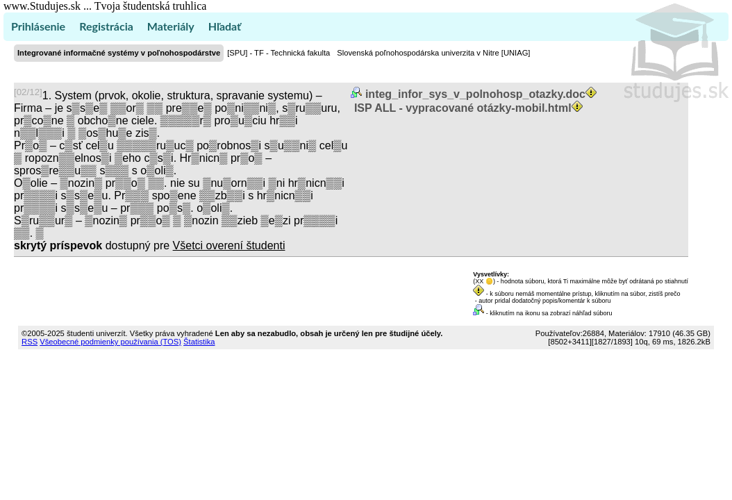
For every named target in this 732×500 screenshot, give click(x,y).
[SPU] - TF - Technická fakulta (278, 53)
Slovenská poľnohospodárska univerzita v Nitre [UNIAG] (433, 53)
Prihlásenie (38, 26)
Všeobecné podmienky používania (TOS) (110, 342)
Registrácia (106, 26)
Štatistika (199, 342)
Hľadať (224, 26)
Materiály (170, 26)
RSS (30, 342)
